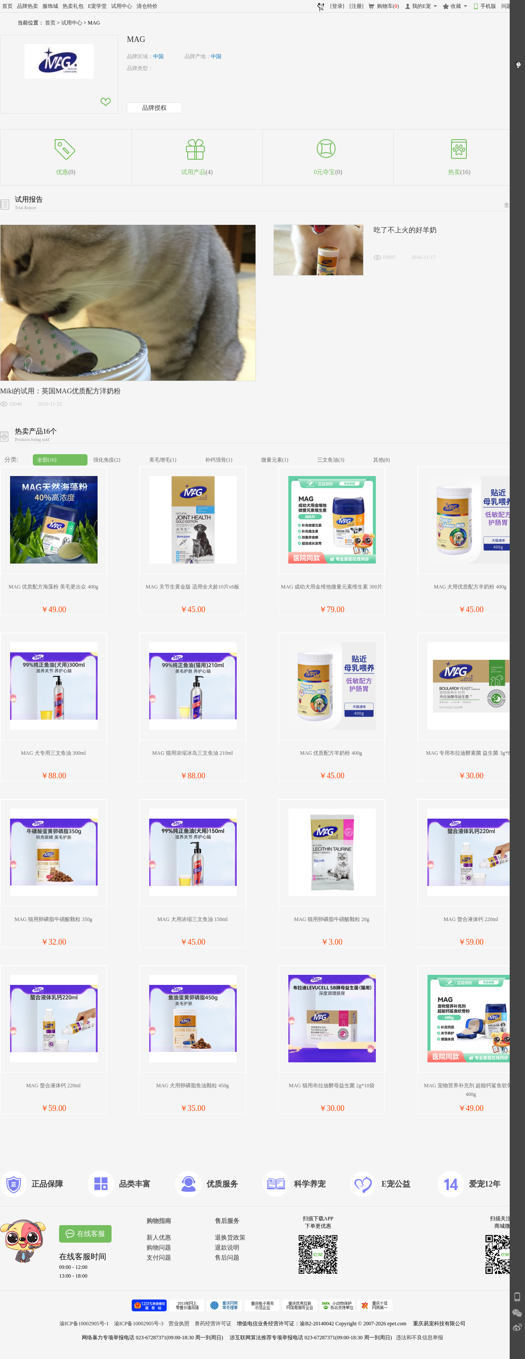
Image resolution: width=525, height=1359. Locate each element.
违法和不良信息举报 (419, 1337)
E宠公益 (396, 1184)
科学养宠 (310, 1184)
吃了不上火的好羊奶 (405, 230)
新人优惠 (159, 1237)
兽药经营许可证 (213, 1323)
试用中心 (121, 6)
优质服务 (222, 1184)
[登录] (337, 6)
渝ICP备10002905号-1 (84, 1323)
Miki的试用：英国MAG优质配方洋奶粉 (60, 391)
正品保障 (47, 1184)
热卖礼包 (73, 6)
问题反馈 (511, 6)
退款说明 (227, 1247)
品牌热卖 (27, 6)
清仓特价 (147, 6)
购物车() (388, 6)
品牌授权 (154, 108)
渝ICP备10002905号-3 (139, 1323)
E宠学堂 (97, 6)
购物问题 (159, 1247)
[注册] (357, 6)
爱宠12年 (484, 1184)
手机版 (488, 6)
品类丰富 (134, 1184)
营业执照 (178, 1323)
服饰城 (50, 6)
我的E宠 (421, 6)
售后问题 (227, 1257)
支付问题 (159, 1257)
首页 (7, 6)
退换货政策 (230, 1237)
